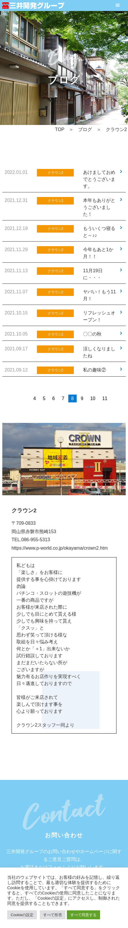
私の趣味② (94, 369)
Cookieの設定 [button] (22, 915)
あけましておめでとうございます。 (99, 179)
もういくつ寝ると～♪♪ (99, 232)
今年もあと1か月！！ (98, 253)
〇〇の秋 (92, 334)
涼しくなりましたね (99, 352)
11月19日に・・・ (93, 274)
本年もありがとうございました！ (99, 207)
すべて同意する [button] (83, 915)
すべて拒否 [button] (52, 915)
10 (92, 398)
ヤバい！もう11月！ (99, 295)
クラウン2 (55, 173)
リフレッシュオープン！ (99, 316)
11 (105, 398)
